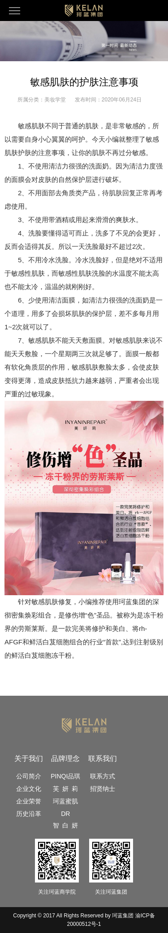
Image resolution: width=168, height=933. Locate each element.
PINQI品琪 (65, 776)
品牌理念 (65, 758)
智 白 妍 (65, 825)
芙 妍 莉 (65, 788)
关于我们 (28, 758)
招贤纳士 (102, 788)
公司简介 (28, 776)
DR (65, 813)
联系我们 (102, 758)
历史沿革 (28, 813)
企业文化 (28, 788)
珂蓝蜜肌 (65, 801)
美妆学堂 (55, 100)
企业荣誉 (28, 801)
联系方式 (102, 776)
